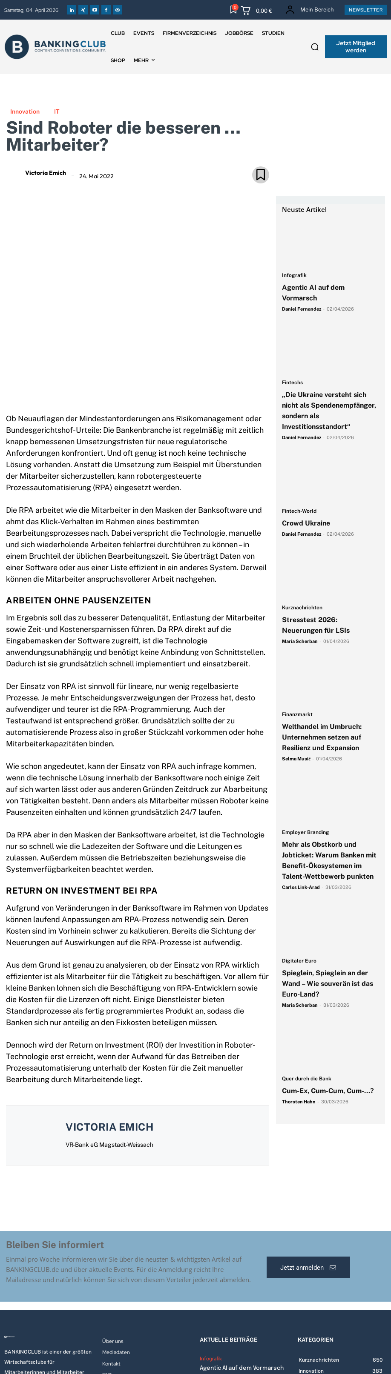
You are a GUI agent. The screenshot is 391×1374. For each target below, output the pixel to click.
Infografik (294, 275)
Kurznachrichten (302, 608)
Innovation (25, 111)
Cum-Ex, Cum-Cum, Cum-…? (329, 1091)
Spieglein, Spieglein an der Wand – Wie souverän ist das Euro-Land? (327, 983)
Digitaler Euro (299, 961)
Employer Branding (305, 832)
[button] (315, 47)
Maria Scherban (300, 641)
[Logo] (49, 1337)
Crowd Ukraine (306, 523)
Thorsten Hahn (299, 1101)
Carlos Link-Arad (301, 887)
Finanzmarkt (297, 714)
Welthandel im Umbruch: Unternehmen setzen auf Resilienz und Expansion (322, 737)
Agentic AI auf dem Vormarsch (240, 1367)
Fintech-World (299, 511)
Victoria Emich (45, 173)
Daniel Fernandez (301, 308)
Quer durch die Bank (306, 1079)
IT (56, 111)
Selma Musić (296, 758)
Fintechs (292, 383)
